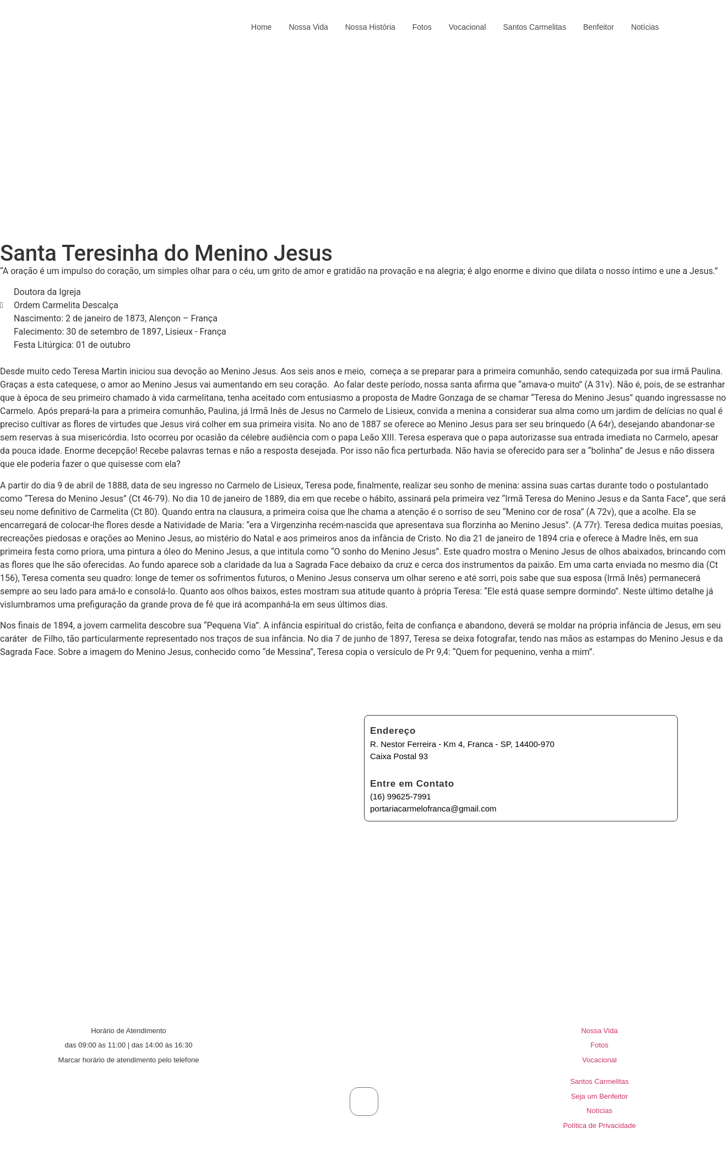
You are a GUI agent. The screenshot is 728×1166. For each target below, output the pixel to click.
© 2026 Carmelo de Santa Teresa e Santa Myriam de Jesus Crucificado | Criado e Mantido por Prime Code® (364, 1154)
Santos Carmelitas (534, 27)
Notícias (645, 27)
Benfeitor (598, 27)
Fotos (422, 27)
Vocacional (467, 27)
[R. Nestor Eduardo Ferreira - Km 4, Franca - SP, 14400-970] (360, 864)
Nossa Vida (308, 27)
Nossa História (370, 27)
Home (261, 27)
